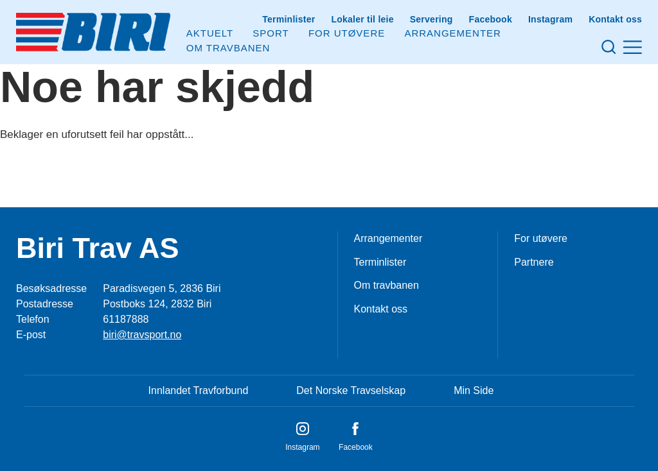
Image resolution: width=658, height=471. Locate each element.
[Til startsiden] (93, 32)
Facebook (490, 19)
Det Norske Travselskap (350, 390)
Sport (271, 33)
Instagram (550, 19)
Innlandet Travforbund (198, 390)
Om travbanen (386, 285)
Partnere (533, 262)
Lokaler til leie (362, 19)
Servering (431, 19)
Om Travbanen (228, 47)
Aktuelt (209, 33)
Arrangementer (452, 33)
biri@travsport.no (142, 334)
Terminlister (288, 19)
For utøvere (346, 33)
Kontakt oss (615, 19)
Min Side (474, 390)
